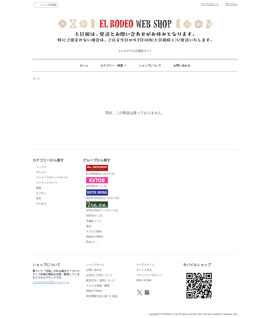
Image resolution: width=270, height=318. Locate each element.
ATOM (147, 280)
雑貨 (38, 187)
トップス (41, 166)
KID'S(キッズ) (94, 215)
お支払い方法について (99, 275)
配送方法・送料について (100, 280)
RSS (139, 280)
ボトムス (41, 172)
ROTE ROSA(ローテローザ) (102, 194)
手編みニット (94, 220)
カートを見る (144, 269)
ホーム (84, 65)
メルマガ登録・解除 (98, 285)
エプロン (41, 193)
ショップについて (149, 65)
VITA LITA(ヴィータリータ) (102, 206)
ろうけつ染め (94, 231)
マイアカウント (210, 4)
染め (88, 226)
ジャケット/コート (47, 182)
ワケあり (41, 203)
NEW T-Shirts (94, 290)
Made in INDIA (94, 236)
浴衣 (38, 198)
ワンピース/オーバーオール (52, 177)
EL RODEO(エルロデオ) (100, 170)
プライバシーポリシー (149, 275)
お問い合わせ (181, 65)
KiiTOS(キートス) (97, 182)
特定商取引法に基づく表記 (102, 296)
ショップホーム (95, 264)
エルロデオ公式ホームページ (50, 282)
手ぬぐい (91, 241)
